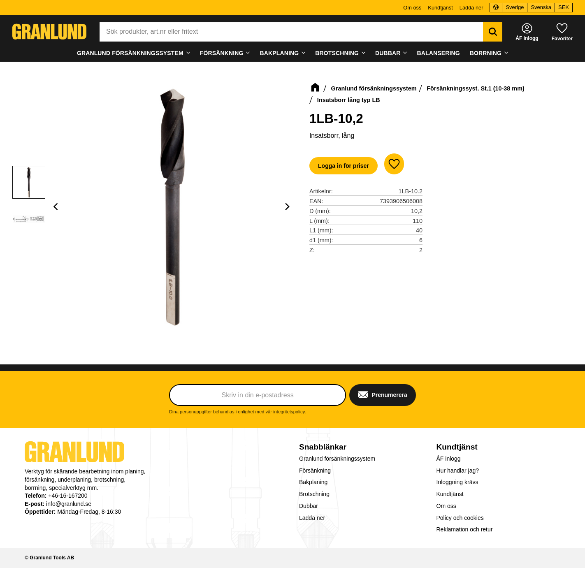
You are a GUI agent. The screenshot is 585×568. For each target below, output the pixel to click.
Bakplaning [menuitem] (279, 53)
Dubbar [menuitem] (388, 53)
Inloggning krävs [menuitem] (457, 482)
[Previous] (57, 206)
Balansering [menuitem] (438, 53)
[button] (562, 31)
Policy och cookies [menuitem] (460, 518)
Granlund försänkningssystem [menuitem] (130, 53)
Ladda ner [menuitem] (471, 8)
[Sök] (492, 32)
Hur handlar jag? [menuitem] (457, 470)
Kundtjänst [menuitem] (440, 8)
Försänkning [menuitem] (222, 53)
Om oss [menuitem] (412, 8)
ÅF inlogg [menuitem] (448, 458)
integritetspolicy (288, 411)
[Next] (287, 206)
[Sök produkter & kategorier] (291, 32)
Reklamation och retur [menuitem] (464, 529)
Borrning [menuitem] (485, 53)
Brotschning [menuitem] (337, 53)
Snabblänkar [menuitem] (322, 447)
